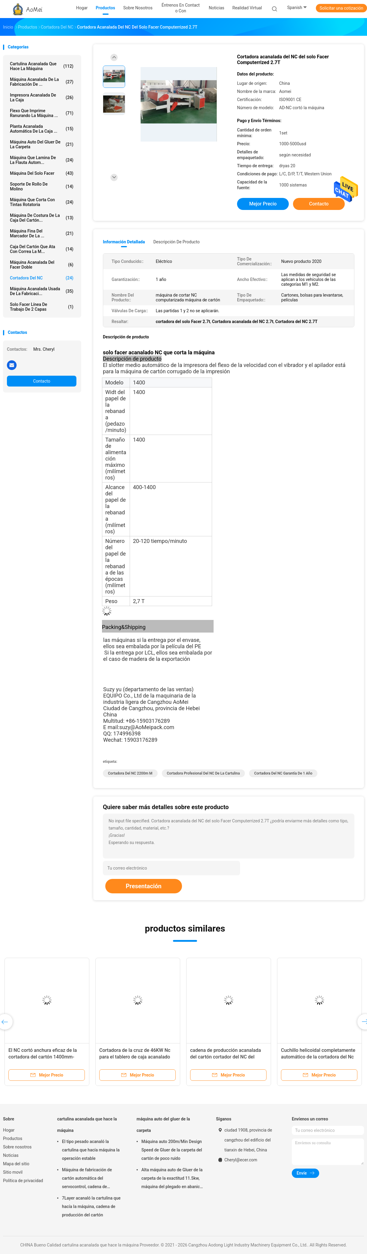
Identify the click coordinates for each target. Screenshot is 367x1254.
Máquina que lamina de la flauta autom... (41, 160)
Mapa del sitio (16, 1163)
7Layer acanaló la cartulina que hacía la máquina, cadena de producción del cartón (91, 1206)
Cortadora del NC (41, 278)
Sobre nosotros (17, 1147)
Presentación (144, 886)
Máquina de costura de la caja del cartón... (41, 218)
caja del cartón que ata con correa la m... (41, 249)
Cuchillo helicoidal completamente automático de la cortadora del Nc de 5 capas (318, 1056)
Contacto (41, 381)
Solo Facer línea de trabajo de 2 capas (41, 307)
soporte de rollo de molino (41, 186)
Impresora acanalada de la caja (41, 97)
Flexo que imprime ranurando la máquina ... (41, 113)
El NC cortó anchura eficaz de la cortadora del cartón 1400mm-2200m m (42, 1056)
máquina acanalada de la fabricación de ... (41, 82)
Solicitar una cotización (341, 8)
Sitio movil (13, 1172)
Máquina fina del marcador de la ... (41, 233)
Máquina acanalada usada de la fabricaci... (41, 291)
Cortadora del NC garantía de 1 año (283, 773)
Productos (12, 1138)
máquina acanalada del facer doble (41, 265)
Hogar (8, 1130)
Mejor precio (262, 204)
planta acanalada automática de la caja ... (41, 129)
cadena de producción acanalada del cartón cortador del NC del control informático (225, 1056)
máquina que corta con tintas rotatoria (41, 202)
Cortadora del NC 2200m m (130, 773)
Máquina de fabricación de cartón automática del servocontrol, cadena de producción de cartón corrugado (92, 1179)
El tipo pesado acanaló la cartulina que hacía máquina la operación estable (91, 1150)
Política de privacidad (23, 1180)
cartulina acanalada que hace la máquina (41, 66)
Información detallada (124, 241)
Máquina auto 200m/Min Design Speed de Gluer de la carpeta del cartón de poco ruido (171, 1150)
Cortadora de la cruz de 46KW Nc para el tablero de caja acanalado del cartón (134, 1056)
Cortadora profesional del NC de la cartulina (203, 773)
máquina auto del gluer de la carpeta (41, 144)
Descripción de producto (176, 241)
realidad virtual (247, 7)
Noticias (11, 1155)
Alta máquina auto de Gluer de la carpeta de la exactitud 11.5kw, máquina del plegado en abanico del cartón (171, 1179)
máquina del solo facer (41, 173)
